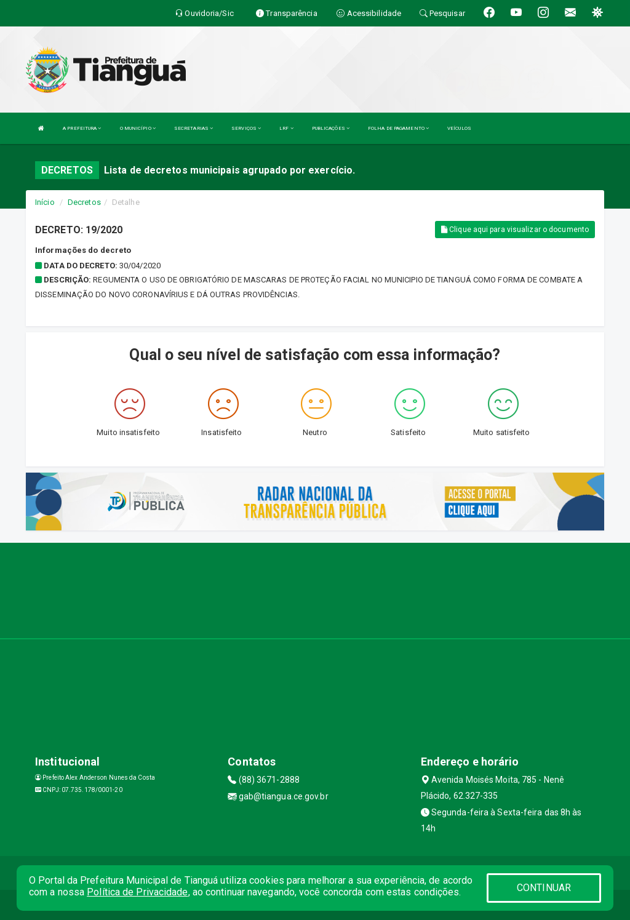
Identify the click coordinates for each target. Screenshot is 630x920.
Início (45, 202)
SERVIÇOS (246, 128)
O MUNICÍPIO (138, 128)
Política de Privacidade (137, 892)
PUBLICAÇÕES (330, 128)
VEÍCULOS (459, 128)
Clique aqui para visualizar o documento (515, 229)
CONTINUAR (544, 888)
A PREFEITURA (82, 128)
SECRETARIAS (193, 128)
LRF (286, 128)
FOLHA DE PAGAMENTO (398, 128)
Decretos (84, 202)
